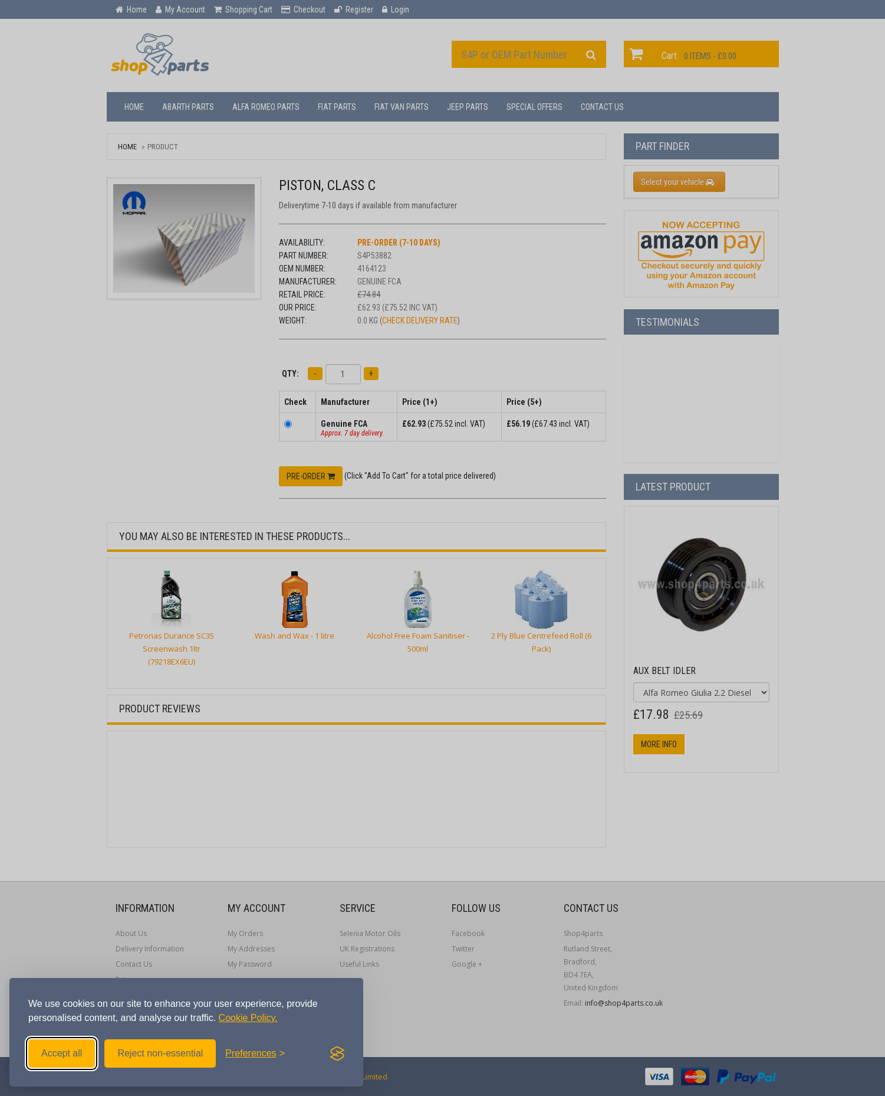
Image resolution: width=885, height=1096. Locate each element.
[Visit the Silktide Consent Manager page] (337, 1053)
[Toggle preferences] (255, 1053)
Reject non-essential (160, 1053)
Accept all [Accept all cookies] (61, 1053)
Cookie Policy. (248, 1018)
